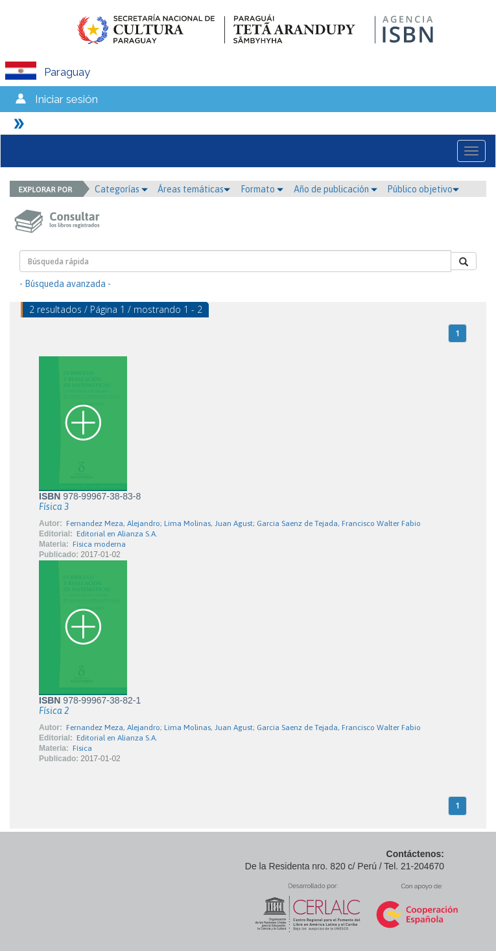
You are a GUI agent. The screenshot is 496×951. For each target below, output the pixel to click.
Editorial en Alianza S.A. (117, 533)
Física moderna (99, 544)
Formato (262, 189)
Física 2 (54, 710)
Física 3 (54, 506)
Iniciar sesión (66, 99)
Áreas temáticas (194, 189)
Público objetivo (423, 189)
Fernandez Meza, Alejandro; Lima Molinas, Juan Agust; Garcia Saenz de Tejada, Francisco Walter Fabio (243, 523)
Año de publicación (335, 189)
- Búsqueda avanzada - (65, 284)
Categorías (121, 189)
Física (82, 748)
